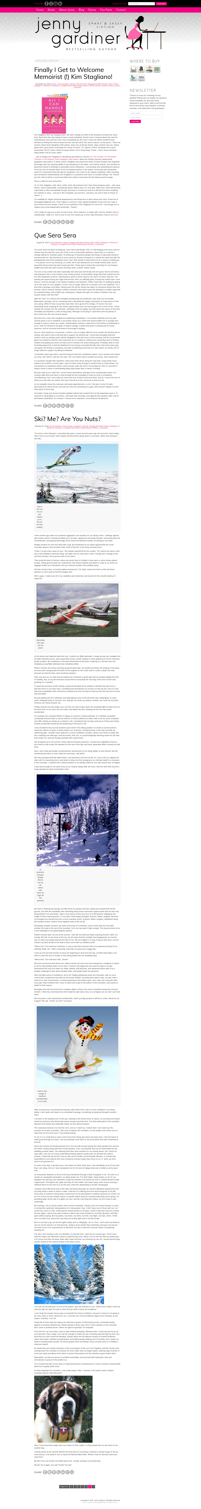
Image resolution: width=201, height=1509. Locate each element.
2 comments (103, 428)
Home (40, 10)
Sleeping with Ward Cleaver (97, 84)
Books (51, 10)
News (71, 426)
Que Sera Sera (55, 235)
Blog (81, 10)
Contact (121, 10)
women (98, 86)
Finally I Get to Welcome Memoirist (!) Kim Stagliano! (73, 73)
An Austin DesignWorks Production (100, 1502)
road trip (85, 426)
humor (54, 84)
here (116, 215)
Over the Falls (81, 84)
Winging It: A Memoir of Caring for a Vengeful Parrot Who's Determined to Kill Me (64, 86)
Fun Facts (106, 10)
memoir (72, 84)
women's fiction (107, 86)
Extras (92, 10)
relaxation (77, 426)
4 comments (99, 244)
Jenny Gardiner (63, 84)
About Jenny (66, 10)
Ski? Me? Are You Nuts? (67, 419)
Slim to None (114, 84)
